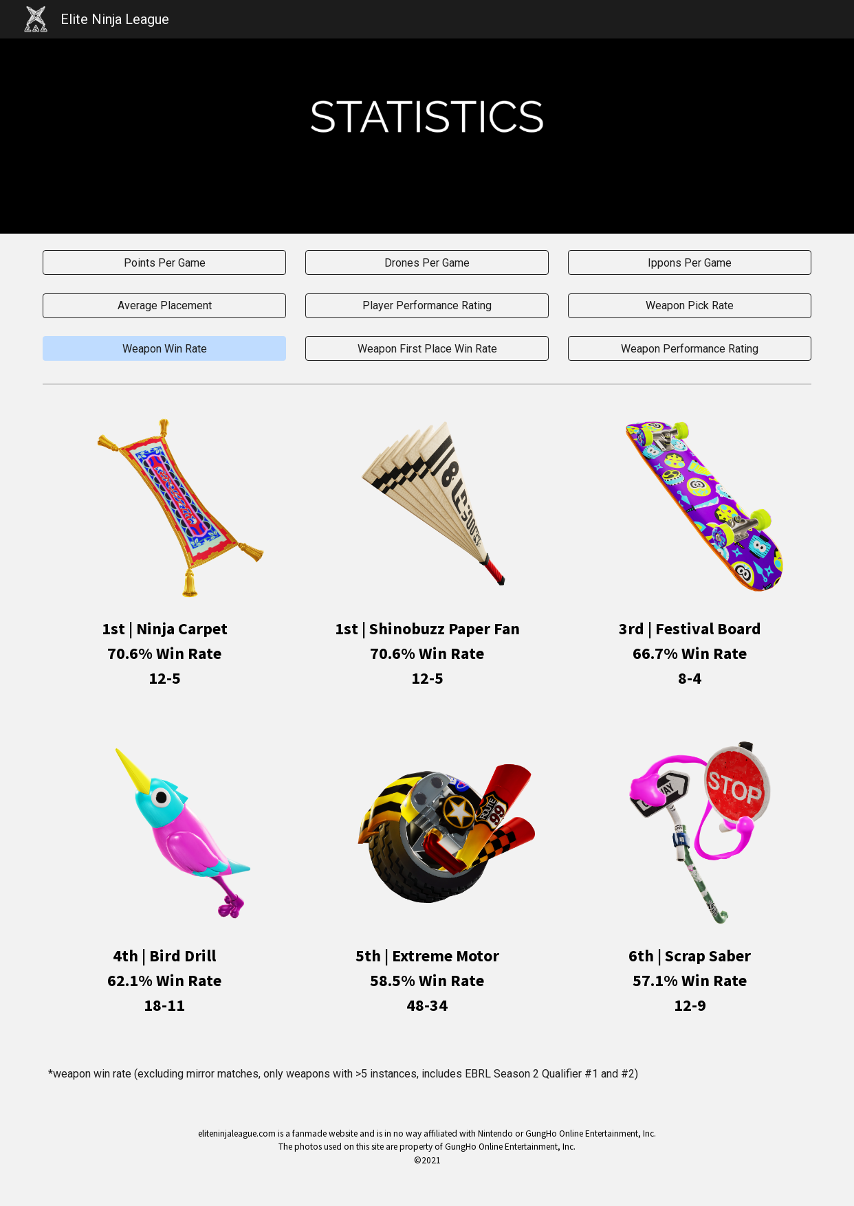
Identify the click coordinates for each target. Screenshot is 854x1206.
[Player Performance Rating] (426, 305)
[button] (164, 348)
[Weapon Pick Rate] (689, 305)
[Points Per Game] (164, 262)
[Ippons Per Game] (689, 262)
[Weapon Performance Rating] (689, 348)
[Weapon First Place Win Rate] (426, 348)
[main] (164, 653)
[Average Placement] (164, 305)
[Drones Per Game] (426, 262)
